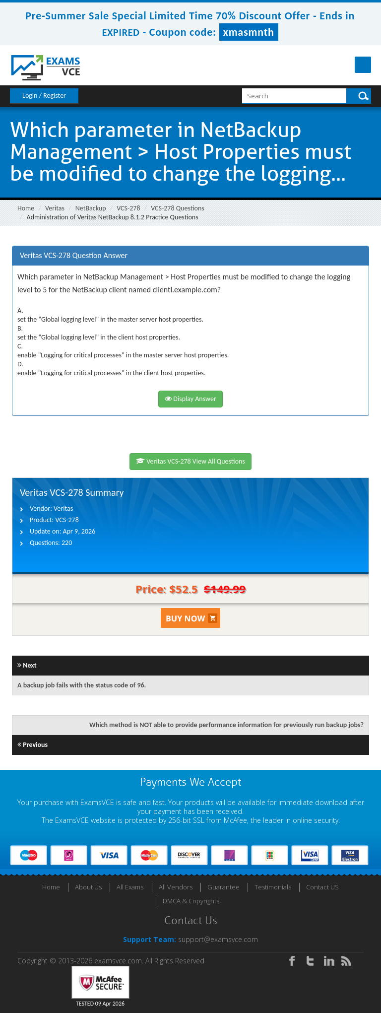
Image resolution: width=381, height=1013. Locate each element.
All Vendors (175, 886)
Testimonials (272, 886)
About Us (88, 886)
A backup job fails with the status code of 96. (81, 685)
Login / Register (44, 95)
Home (25, 208)
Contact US (322, 886)
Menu (363, 65)
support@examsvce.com (218, 939)
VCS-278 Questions (177, 208)
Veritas (54, 208)
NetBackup (90, 208)
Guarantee (223, 886)
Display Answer (190, 399)
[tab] (190, 256)
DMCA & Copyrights (191, 900)
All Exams (130, 886)
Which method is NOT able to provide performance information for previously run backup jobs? (226, 725)
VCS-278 (128, 208)
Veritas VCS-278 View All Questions (190, 461)
